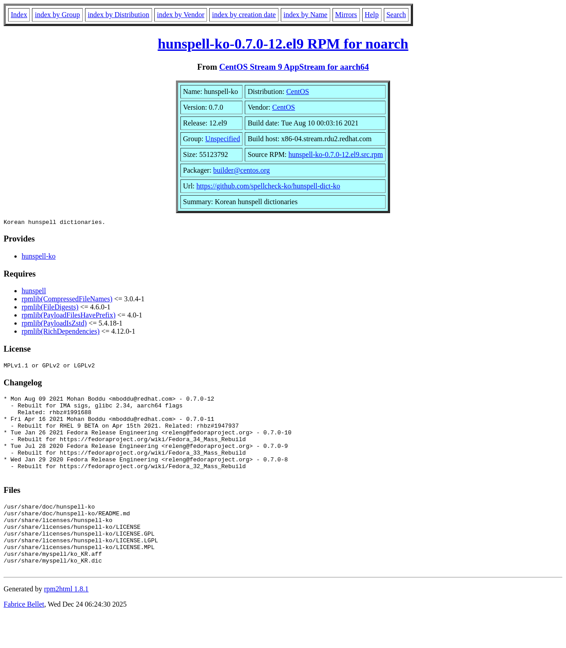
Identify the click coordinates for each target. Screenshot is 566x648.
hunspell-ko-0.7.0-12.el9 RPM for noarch (282, 44)
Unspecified (222, 139)
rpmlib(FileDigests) (50, 308)
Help (372, 14)
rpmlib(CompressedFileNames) (67, 300)
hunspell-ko (39, 257)
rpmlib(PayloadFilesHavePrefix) (69, 316)
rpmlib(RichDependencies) (60, 332)
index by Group (57, 14)
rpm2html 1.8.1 (66, 621)
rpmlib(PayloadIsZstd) (54, 324)
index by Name (305, 14)
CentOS (297, 91)
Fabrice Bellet (24, 636)
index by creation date (244, 14)
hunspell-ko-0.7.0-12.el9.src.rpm (335, 154)
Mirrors (346, 14)
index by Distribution (118, 14)
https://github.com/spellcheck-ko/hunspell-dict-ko (269, 186)
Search (396, 14)
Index (19, 14)
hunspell (34, 292)
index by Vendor (180, 14)
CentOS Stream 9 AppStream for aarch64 (294, 67)
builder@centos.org (241, 170)
